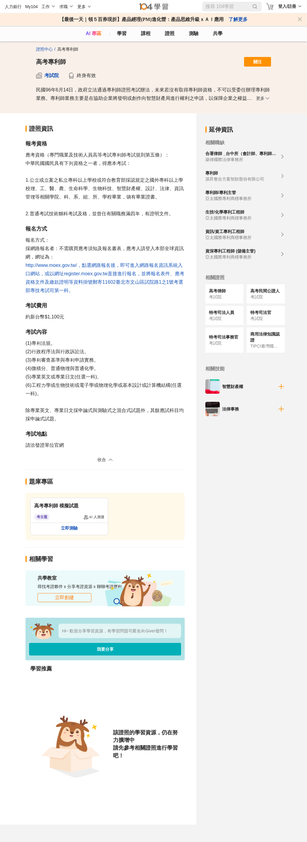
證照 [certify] (169, 33)
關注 (257, 61)
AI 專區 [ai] (93, 33)
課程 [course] (146, 33)
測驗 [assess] (193, 33)
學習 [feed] (122, 33)
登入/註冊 (287, 6)
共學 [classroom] (217, 33)
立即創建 (64, 597)
